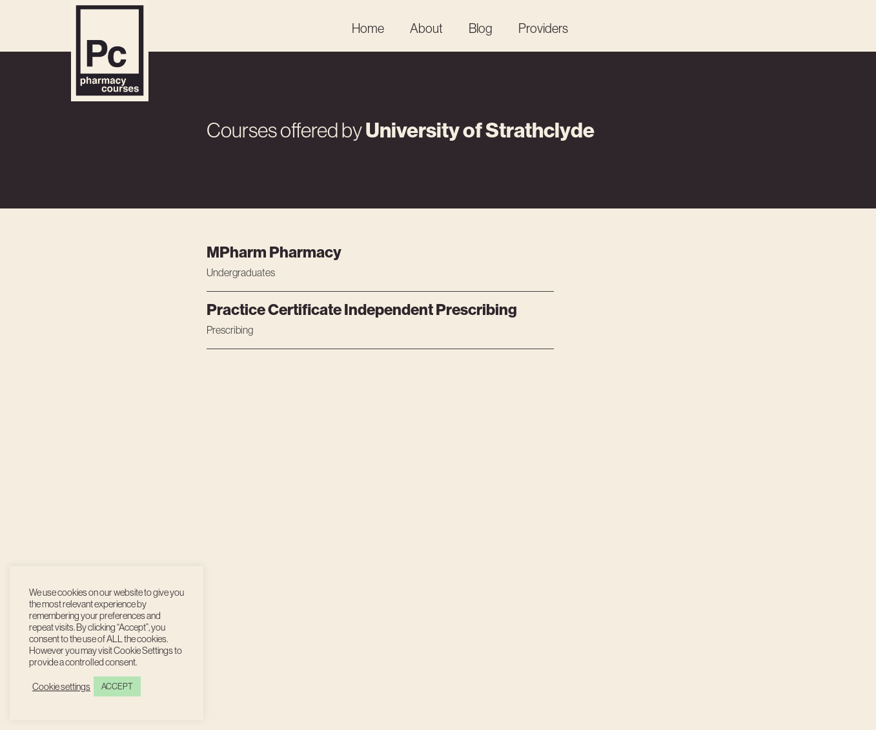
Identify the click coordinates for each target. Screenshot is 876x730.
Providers (543, 28)
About (426, 28)
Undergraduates (241, 272)
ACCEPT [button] (117, 686)
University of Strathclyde (480, 130)
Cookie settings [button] (61, 687)
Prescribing (230, 329)
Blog (481, 28)
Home (368, 28)
